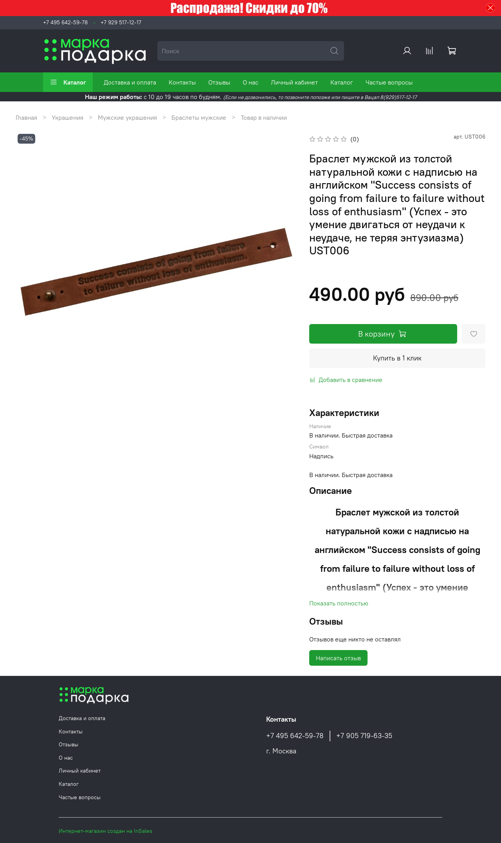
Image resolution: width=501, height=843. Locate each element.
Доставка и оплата (130, 82)
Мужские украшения (127, 117)
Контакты (182, 82)
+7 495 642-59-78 (65, 22)
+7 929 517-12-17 (121, 22)
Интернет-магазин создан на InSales (105, 830)
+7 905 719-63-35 (364, 735)
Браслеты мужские (198, 117)
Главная (26, 117)
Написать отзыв (338, 658)
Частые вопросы (389, 82)
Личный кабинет (294, 82)
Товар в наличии (264, 117)
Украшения (67, 117)
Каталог (68, 82)
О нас (250, 82)
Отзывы (219, 82)
